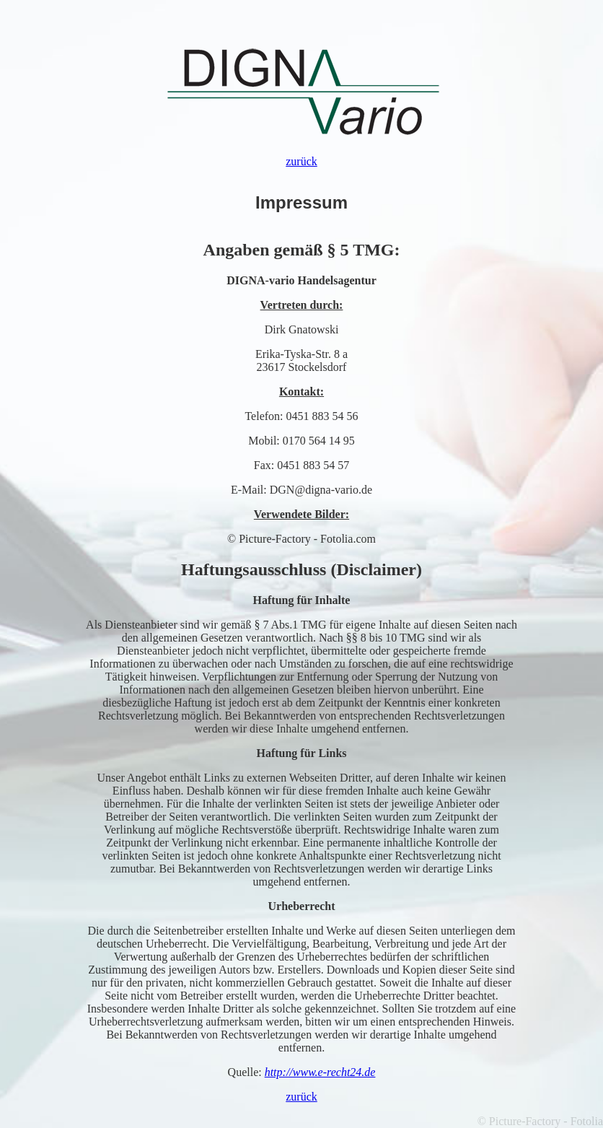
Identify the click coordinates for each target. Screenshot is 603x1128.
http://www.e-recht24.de (320, 1072)
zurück (301, 161)
